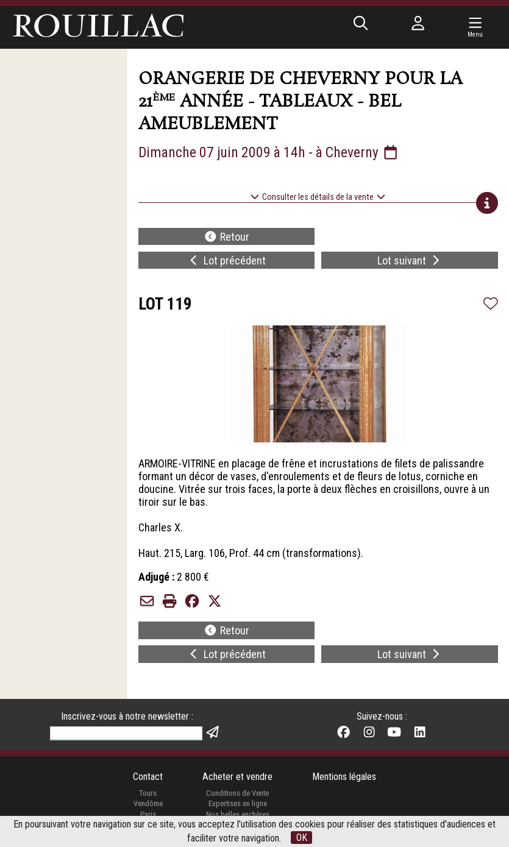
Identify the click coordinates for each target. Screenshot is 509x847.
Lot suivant (410, 260)
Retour (226, 236)
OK (301, 837)
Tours (148, 793)
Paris (148, 814)
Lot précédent (226, 260)
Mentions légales (344, 776)
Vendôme (148, 803)
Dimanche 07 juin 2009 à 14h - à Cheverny (268, 152)
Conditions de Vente (237, 793)
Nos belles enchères (237, 814)
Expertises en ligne (237, 803)
